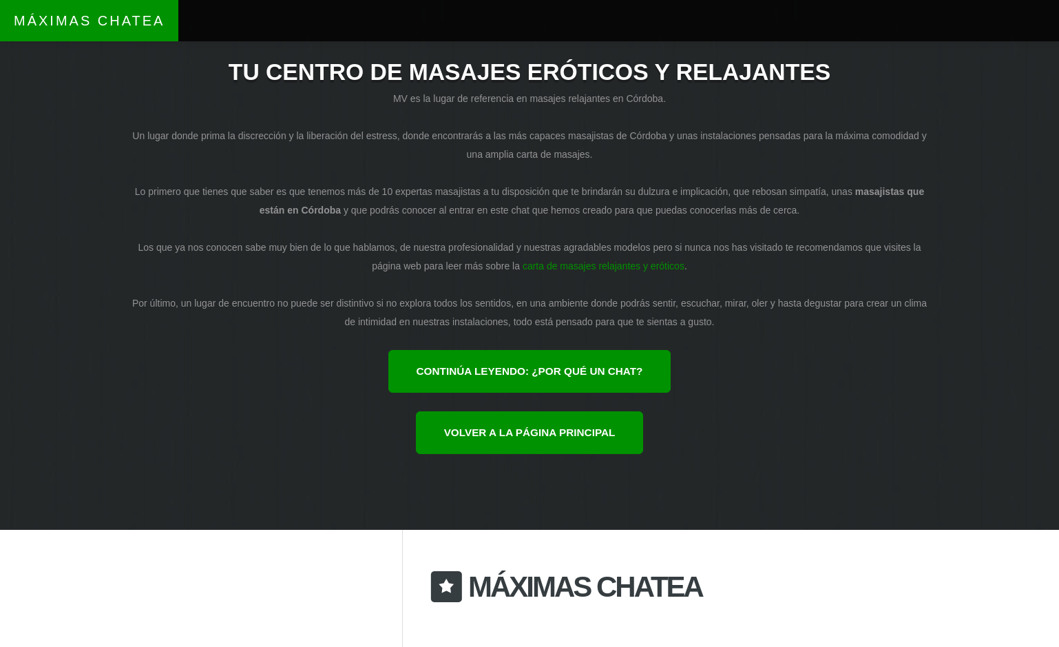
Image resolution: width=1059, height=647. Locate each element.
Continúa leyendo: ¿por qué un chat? (530, 371)
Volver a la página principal (530, 432)
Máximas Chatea (89, 20)
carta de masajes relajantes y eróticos (603, 265)
